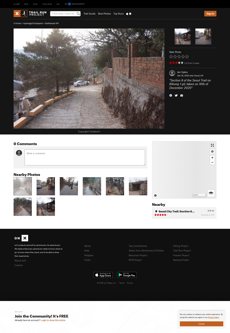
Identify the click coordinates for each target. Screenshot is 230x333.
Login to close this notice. (53, 320)
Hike (35, 4)
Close (202, 323)
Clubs (87, 259)
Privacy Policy (213, 317)
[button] (170, 95)
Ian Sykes (182, 72)
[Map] (184, 169)
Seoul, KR (198, 75)
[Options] (211, 193)
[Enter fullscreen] (212, 145)
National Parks (181, 259)
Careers (19, 265)
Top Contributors (138, 245)
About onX (20, 260)
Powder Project (181, 255)
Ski (58, 4)
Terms (121, 283)
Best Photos (104, 13)
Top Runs (118, 13)
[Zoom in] (212, 157)
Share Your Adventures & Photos (146, 250)
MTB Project (135, 259)
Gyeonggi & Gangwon (33, 23)
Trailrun (47, 4)
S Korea (17, 23)
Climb (17, 4)
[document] (201, 319)
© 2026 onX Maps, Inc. (106, 283)
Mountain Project (138, 255)
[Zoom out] (212, 162)
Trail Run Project (182, 250)
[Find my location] (212, 151)
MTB (26, 4)
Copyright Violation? (89, 131)
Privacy (130, 283)
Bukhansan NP (52, 23)
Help (86, 250)
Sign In (210, 13)
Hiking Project (180, 245)
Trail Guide (90, 13)
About (87, 245)
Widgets (88, 255)
